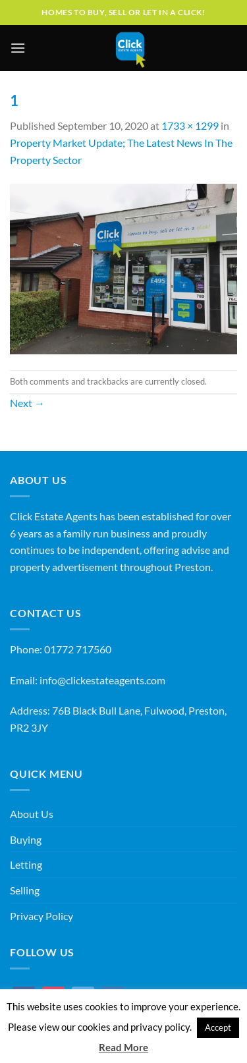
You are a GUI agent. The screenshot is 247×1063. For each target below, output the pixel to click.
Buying (25, 839)
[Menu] (18, 48)
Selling (25, 890)
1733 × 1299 (190, 125)
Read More (123, 1047)
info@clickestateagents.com (102, 680)
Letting (26, 864)
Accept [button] (218, 1027)
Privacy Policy (41, 916)
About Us (31, 813)
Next (27, 402)
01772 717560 (77, 649)
